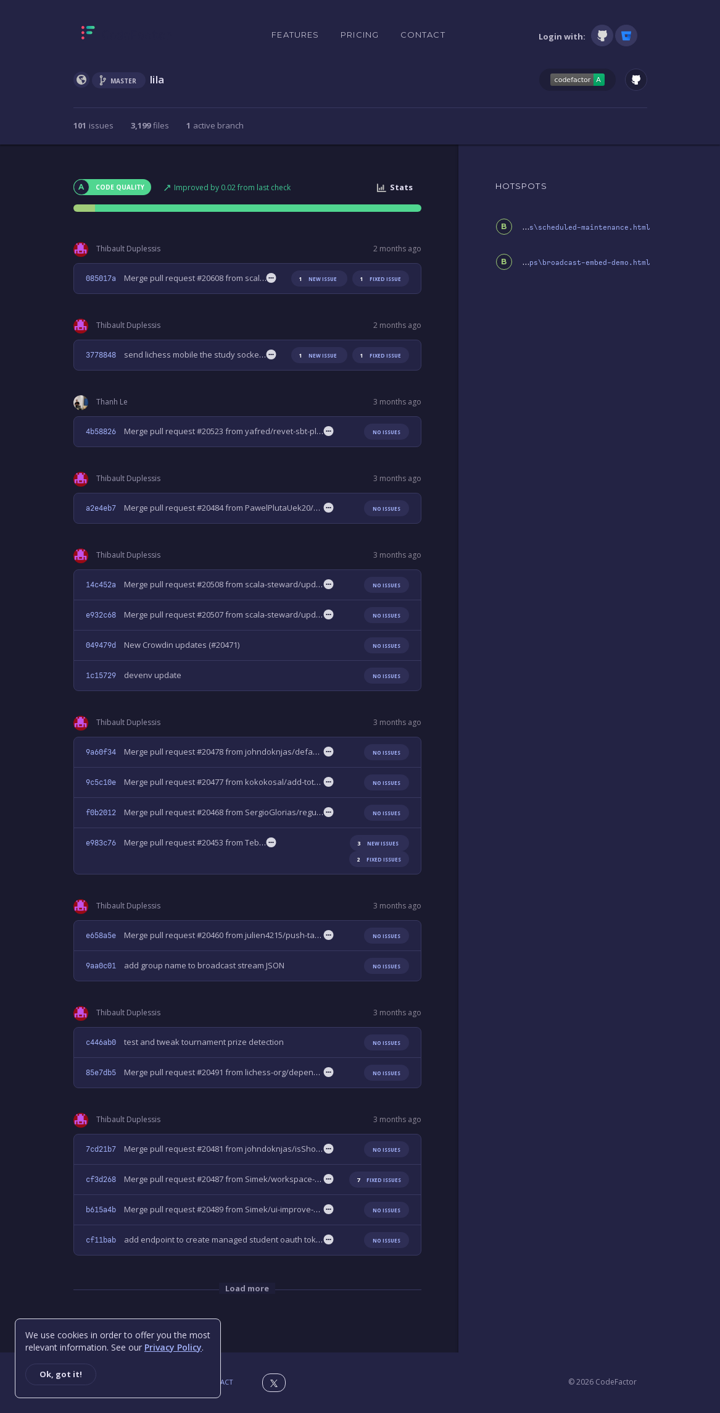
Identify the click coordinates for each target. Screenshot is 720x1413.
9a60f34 (101, 752)
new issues (376, 843)
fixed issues (376, 859)
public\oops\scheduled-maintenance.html (568, 227)
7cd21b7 (101, 1149)
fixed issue (378, 279)
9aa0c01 (101, 966)
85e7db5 (101, 1073)
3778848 (101, 355)
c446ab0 (101, 1042)
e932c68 (101, 615)
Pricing (360, 35)
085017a (101, 278)
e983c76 (101, 843)
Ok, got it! (60, 1374)
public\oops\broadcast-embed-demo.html (570, 262)
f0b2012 (101, 813)
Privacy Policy (173, 1347)
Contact (422, 35)
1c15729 (101, 676)
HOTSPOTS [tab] (521, 186)
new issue (315, 279)
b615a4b (101, 1210)
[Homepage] (126, 35)
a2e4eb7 (101, 508)
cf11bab (101, 1240)
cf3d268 (101, 1179)
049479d (101, 645)
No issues (386, 432)
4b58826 (101, 432)
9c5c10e (101, 782)
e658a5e (101, 936)
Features (295, 35)
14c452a (101, 585)
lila (157, 79)
